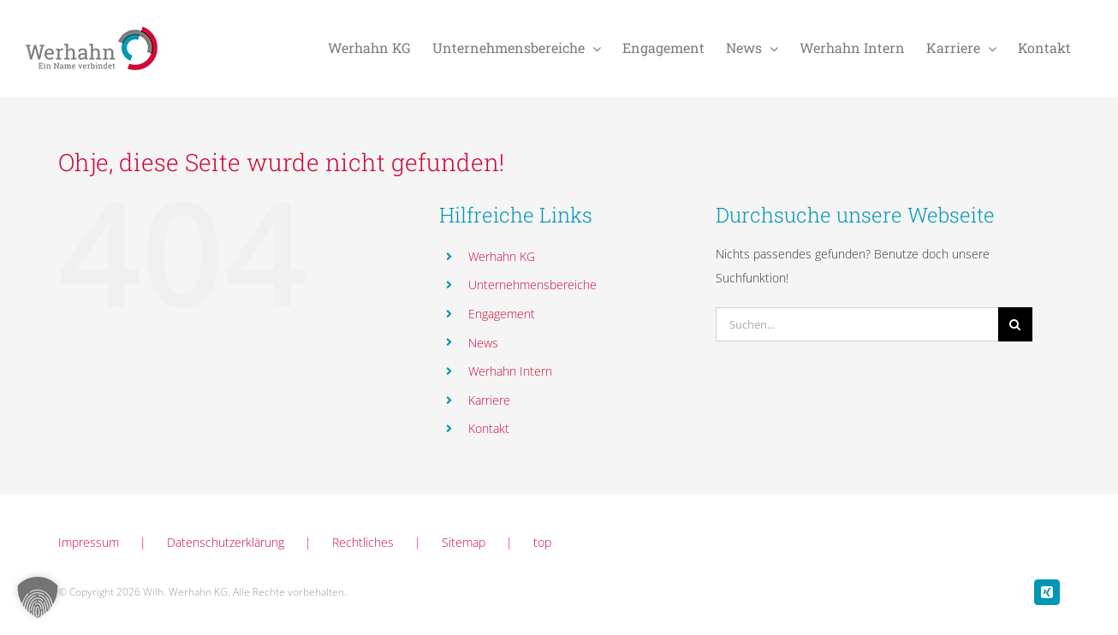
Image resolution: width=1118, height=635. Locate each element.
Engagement (501, 314)
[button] (37, 597)
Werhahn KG (501, 256)
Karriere (489, 400)
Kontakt (488, 428)
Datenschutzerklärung (225, 542)
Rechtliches (363, 542)
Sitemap (463, 542)
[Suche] (1015, 324)
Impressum (88, 542)
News (483, 343)
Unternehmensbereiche (532, 284)
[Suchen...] (857, 324)
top (542, 542)
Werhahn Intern (510, 371)
